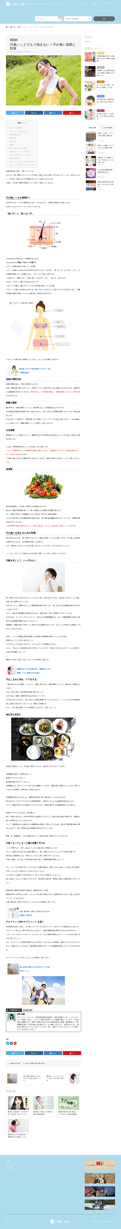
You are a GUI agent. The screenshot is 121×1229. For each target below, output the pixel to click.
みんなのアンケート (108, 10)
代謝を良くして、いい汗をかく (19, 151)
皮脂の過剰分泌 (14, 134)
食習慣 (11, 145)
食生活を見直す (14, 158)
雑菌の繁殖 (13, 138)
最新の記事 (28, 1010)
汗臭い (27, 1063)
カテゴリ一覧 (82, 3)
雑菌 (39, 1063)
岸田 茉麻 (17, 1063)
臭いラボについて (109, 3)
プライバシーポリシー (12, 1164)
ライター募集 (9, 1167)
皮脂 (36, 1063)
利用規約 (8, 1161)
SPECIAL (95, 3)
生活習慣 (12, 141)
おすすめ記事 (107, 124)
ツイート (87, 41)
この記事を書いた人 (15, 1010)
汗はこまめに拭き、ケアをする (19, 155)
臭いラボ (101, 1221)
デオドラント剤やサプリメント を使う (22, 165)
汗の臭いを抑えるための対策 (17, 148)
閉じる (23, 123)
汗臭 (14, 40)
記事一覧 (12, 27)
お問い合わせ (9, 1170)
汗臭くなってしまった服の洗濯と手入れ (23, 161)
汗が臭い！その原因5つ (15, 128)
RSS (6, 1221)
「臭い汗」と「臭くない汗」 (19, 131)
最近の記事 (92, 124)
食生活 (43, 1063)
